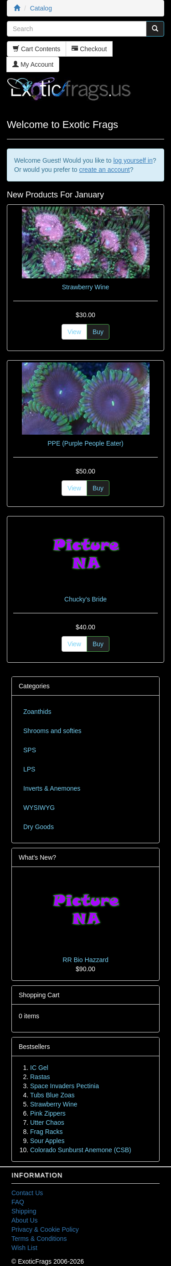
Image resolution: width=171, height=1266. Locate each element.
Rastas (40, 1076)
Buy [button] (98, 331)
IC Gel (39, 1067)
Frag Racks (46, 1131)
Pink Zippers (48, 1113)
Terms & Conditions (39, 1238)
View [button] (74, 331)
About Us (24, 1220)
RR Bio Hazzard (85, 959)
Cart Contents (36, 49)
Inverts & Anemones (51, 788)
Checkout (89, 49)
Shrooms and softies (52, 730)
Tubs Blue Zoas (52, 1095)
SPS (29, 750)
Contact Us (27, 1193)
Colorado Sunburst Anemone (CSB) (80, 1150)
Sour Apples (47, 1140)
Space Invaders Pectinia (64, 1086)
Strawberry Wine (85, 287)
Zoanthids (37, 711)
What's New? (37, 857)
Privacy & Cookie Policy (45, 1229)
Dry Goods (38, 826)
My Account (32, 64)
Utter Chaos (47, 1122)
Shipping (23, 1211)
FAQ (17, 1202)
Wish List (24, 1247)
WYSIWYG (39, 807)
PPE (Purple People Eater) (85, 443)
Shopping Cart (39, 995)
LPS (29, 769)
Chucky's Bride (85, 599)
